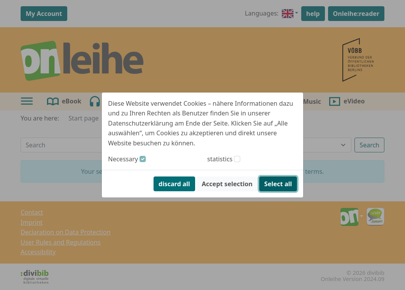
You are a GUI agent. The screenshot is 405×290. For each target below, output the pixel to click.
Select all (278, 184)
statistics (219, 159)
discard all (174, 184)
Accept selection (227, 184)
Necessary (123, 159)
